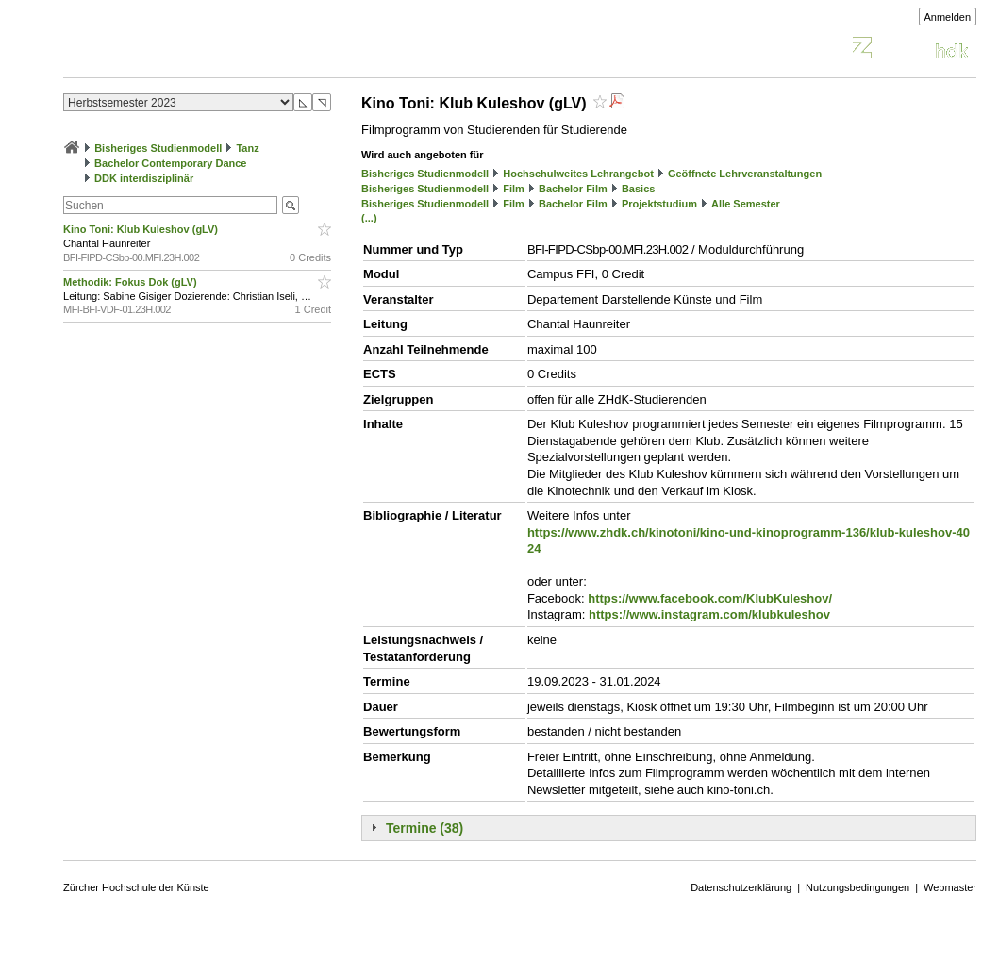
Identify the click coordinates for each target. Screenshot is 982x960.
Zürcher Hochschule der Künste (136, 887)
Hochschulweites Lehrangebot (578, 173)
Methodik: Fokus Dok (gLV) (131, 282)
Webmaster (950, 887)
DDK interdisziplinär (143, 178)
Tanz (247, 148)
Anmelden (948, 17)
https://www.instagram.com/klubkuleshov (709, 614)
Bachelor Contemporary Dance (170, 163)
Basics (638, 188)
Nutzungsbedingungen (857, 887)
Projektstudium (659, 203)
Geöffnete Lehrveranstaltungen (745, 173)
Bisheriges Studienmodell (158, 148)
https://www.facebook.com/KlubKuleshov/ (710, 598)
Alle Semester (745, 203)
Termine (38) (424, 828)
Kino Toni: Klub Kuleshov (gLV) (142, 229)
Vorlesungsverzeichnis (202, 50)
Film (513, 188)
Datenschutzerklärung (741, 887)
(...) (369, 217)
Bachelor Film (573, 188)
